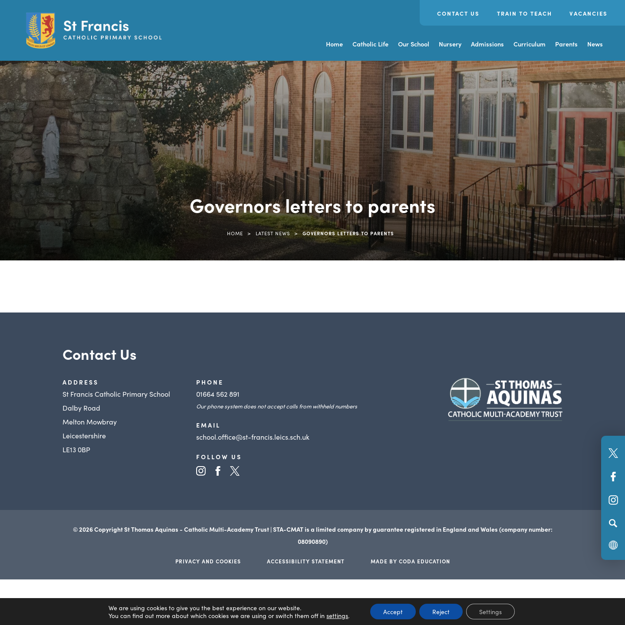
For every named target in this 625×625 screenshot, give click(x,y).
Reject (441, 611)
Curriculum (529, 43)
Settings (490, 611)
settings (337, 615)
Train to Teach (524, 13)
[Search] (613, 523)
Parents (566, 43)
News (595, 43)
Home (334, 43)
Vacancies (588, 13)
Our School (413, 43)
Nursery (450, 43)
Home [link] (235, 233)
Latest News (273, 233)
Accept (393, 611)
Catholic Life (370, 43)
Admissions (487, 43)
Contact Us (458, 13)
